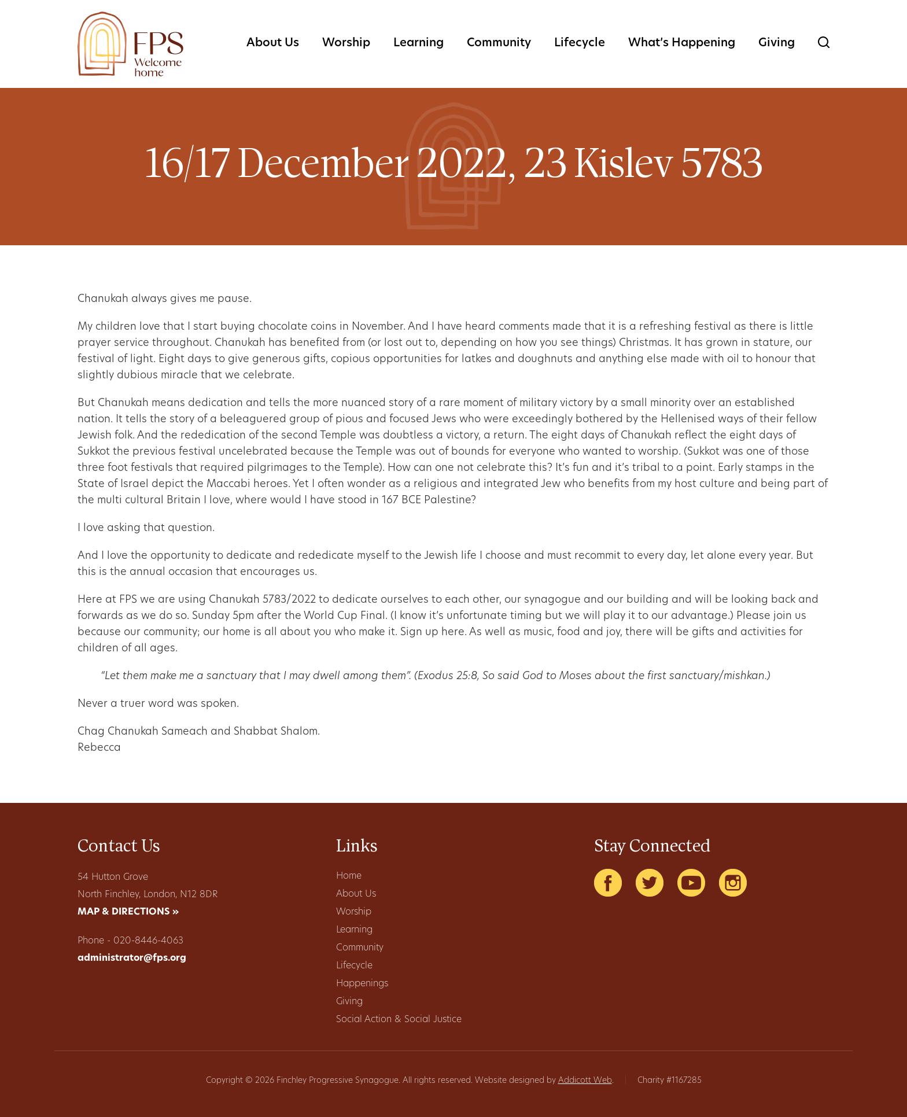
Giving (776, 43)
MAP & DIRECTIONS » (128, 912)
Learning (418, 43)
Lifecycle (579, 43)
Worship (346, 43)
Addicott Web (585, 1081)
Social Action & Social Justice (399, 1019)
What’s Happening (681, 43)
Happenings (362, 984)
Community (499, 43)
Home (349, 876)
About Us (272, 43)
